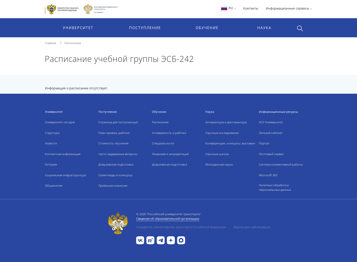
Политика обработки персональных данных (275, 187)
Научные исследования (222, 133)
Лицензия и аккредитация (170, 154)
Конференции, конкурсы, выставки (230, 143)
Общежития (53, 186)
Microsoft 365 (268, 175)
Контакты (250, 8)
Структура (52, 133)
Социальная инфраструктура (65, 175)
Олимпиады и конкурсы (115, 175)
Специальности (163, 143)
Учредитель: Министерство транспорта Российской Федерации (181, 227)
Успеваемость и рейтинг (169, 133)
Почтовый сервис (271, 154)
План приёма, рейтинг (114, 133)
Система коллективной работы (281, 164)
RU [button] (228, 8)
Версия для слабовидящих (252, 227)
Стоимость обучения (113, 143)
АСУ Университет (271, 122)
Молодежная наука (219, 164)
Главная (50, 43)
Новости (51, 143)
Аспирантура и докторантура (226, 122)
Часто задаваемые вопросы (118, 154)
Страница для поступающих (118, 122)
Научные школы (217, 154)
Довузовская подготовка (115, 164)
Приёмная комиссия (112, 186)
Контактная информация (62, 154)
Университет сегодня (60, 122)
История (51, 164)
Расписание (72, 43)
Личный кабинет (271, 133)
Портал (264, 143)
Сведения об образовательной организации (167, 219)
